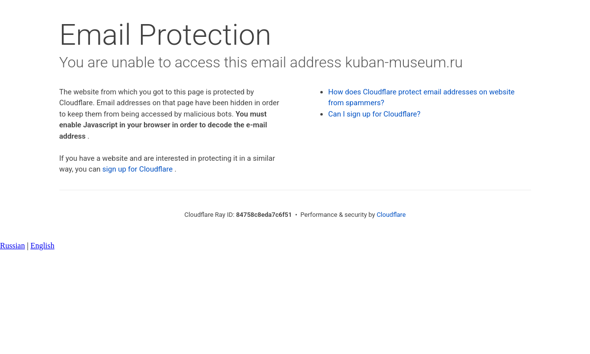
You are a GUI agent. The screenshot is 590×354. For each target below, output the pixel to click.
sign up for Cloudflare (137, 169)
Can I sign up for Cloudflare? (374, 114)
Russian (12, 245)
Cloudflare (391, 214)
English (42, 245)
